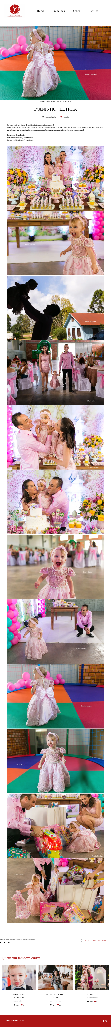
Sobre (76, 11)
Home (40, 11)
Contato (94, 11)
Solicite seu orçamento (96, 940)
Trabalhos (59, 11)
